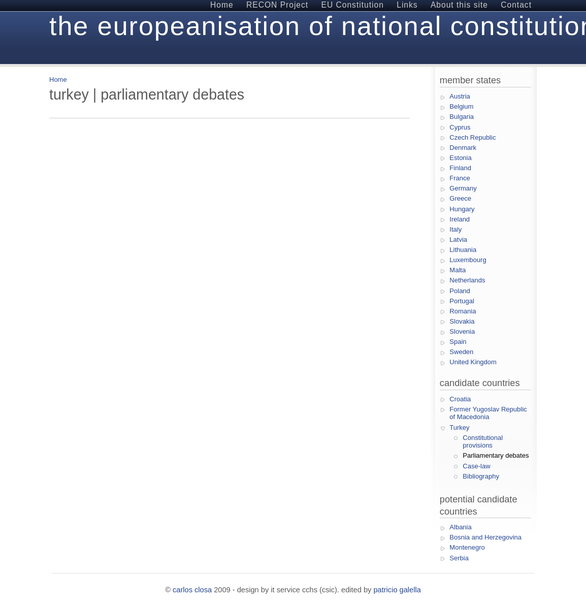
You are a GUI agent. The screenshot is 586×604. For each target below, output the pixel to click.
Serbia (459, 558)
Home (58, 79)
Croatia (460, 399)
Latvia (458, 239)
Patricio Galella (396, 590)
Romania (462, 311)
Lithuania (462, 249)
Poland (459, 291)
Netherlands (467, 280)
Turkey (459, 427)
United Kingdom (473, 362)
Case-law (476, 466)
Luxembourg (467, 260)
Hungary (461, 209)
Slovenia (462, 331)
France (459, 178)
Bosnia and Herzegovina (485, 537)
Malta (457, 270)
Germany (462, 188)
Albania (460, 527)
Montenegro (466, 547)
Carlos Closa (192, 590)
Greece (460, 198)
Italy (455, 229)
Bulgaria (461, 116)
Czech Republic (472, 137)
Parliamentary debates (496, 455)
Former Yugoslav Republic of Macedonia (488, 413)
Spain (457, 341)
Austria (459, 96)
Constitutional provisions (483, 442)
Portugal (461, 301)
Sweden (461, 352)
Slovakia (461, 321)
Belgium (461, 106)
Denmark (462, 147)
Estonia (460, 158)
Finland (460, 168)
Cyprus (459, 127)
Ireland (459, 219)
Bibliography (481, 476)
